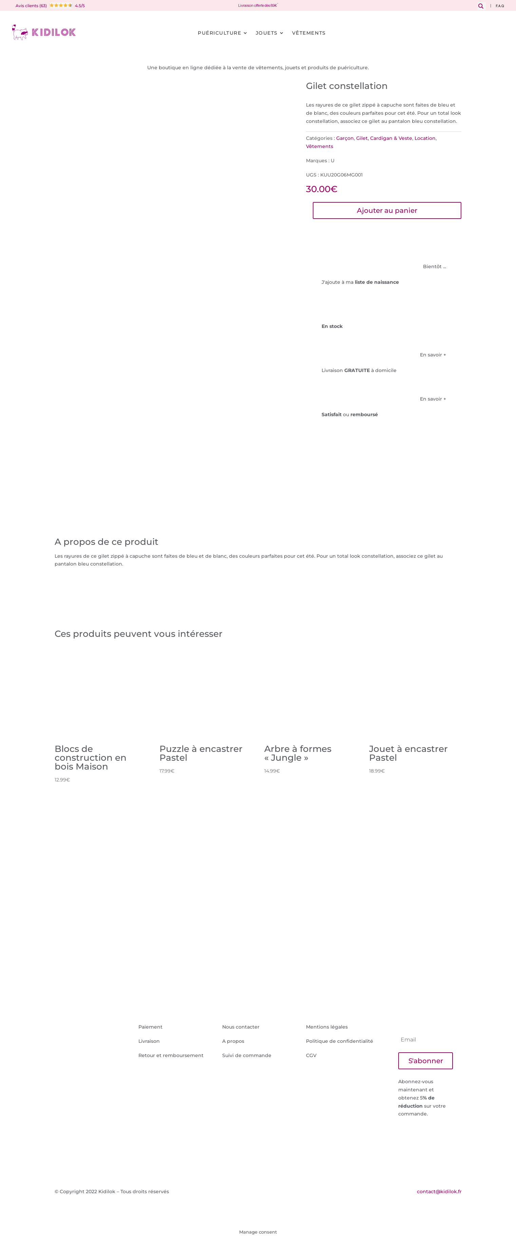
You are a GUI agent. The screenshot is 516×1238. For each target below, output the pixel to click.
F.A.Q (500, 6)
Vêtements (309, 33)
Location (425, 138)
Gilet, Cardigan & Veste (384, 138)
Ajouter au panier (387, 210)
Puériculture (219, 33)
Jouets (267, 33)
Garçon (345, 138)
